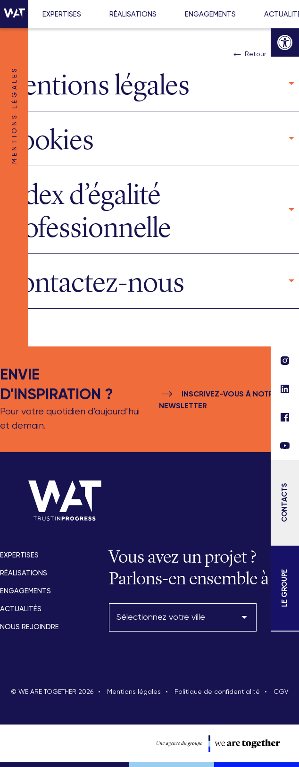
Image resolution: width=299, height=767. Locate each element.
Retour (249, 55)
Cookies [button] (47, 140)
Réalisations (133, 14)
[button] (285, 42)
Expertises (61, 14)
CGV (281, 692)
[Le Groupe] (285, 588)
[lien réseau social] (285, 445)
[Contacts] (285, 503)
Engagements (210, 14)
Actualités (21, 609)
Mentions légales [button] (95, 85)
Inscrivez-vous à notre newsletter (218, 399)
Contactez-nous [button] (92, 282)
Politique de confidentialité (217, 692)
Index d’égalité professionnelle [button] (85, 210)
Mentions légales (134, 692)
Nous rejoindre (29, 627)
